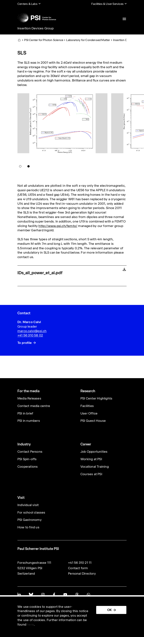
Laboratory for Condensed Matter (88, 40)
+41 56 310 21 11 (80, 563)
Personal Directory (82, 573)
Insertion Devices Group (35, 28)
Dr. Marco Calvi (29, 322)
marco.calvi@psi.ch (32, 331)
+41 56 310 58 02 (30, 335)
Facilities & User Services (107, 3)
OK (109, 610)
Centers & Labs (27, 3)
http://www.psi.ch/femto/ (57, 226)
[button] (20, 166)
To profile (24, 343)
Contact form (78, 568)
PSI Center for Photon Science (43, 40)
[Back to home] (37, 17)
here (30, 624)
